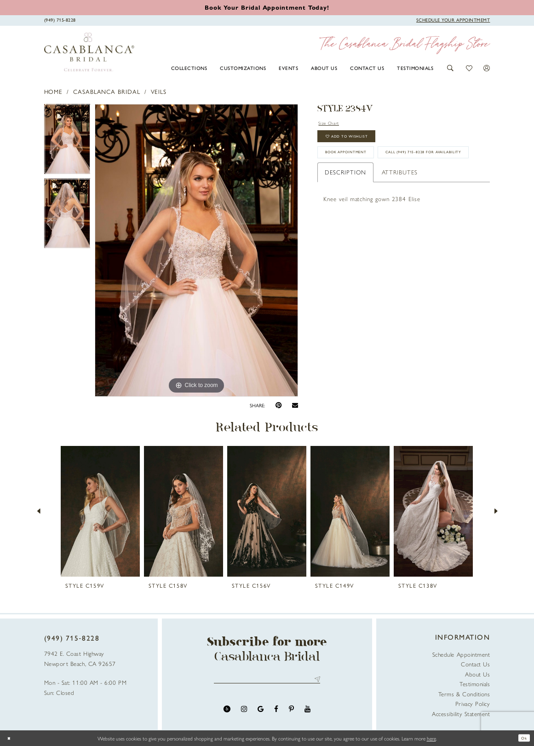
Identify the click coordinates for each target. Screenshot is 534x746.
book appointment (357, 163)
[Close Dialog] (10, 738)
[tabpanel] (67, 141)
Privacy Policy (472, 703)
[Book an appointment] (267, 7)
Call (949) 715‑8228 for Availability (380, 185)
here (431, 738)
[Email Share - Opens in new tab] (295, 405)
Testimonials (474, 683)
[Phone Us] (60, 19)
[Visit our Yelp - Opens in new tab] (227, 712)
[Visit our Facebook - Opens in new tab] (276, 712)
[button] (450, 68)
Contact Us (475, 663)
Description (345, 207)
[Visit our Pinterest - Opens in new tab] (291, 712)
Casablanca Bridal (106, 91)
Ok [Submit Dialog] (522, 738)
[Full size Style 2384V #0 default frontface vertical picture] (196, 250)
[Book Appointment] (453, 19)
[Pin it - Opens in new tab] (278, 405)
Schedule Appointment (461, 654)
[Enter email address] (267, 681)
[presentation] (100, 511)
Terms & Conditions (464, 693)
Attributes (400, 207)
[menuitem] (189, 67)
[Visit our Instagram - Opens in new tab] (244, 712)
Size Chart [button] (333, 123)
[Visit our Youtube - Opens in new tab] (307, 712)
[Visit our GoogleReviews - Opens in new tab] (261, 712)
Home (53, 91)
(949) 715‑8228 (72, 638)
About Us (477, 674)
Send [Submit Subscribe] (315, 681)
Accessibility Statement (461, 713)
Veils (159, 91)
